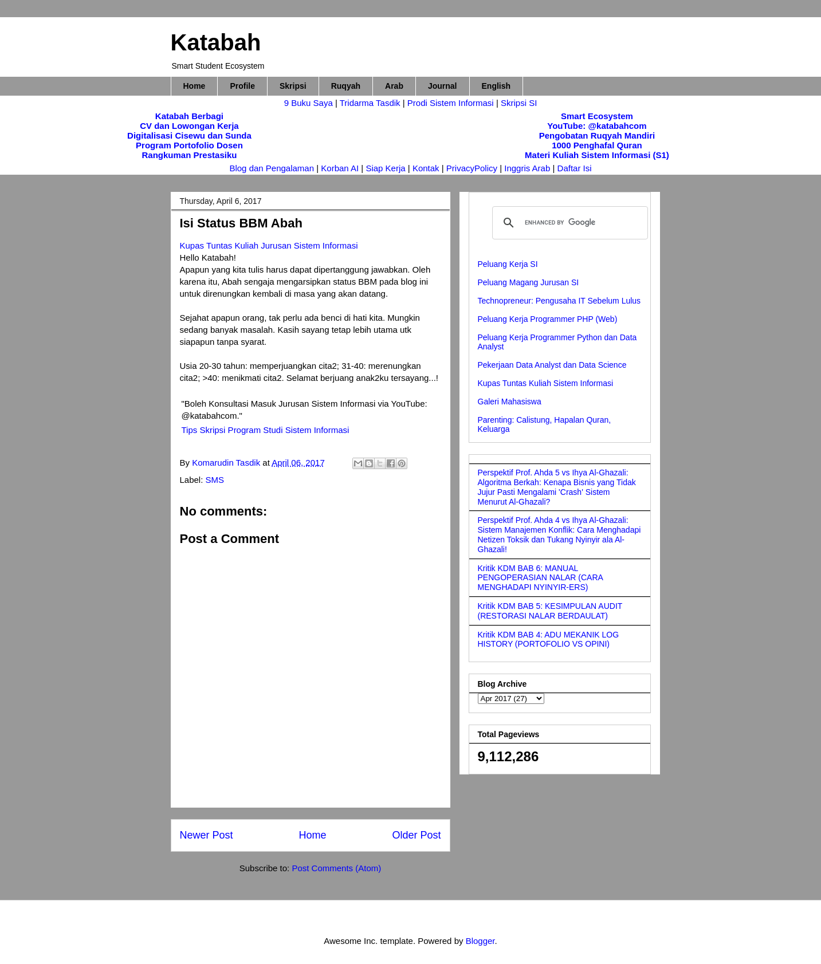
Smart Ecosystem (597, 116)
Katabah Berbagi (189, 116)
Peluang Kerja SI (508, 264)
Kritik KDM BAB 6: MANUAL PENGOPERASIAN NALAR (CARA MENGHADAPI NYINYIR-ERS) (540, 578)
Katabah (216, 42)
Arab (394, 86)
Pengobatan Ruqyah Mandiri (597, 135)
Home (194, 86)
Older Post (416, 835)
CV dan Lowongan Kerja (189, 126)
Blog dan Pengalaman (271, 168)
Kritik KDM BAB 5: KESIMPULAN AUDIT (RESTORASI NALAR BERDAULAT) (550, 610)
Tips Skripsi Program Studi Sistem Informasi (265, 430)
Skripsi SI (519, 103)
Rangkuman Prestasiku (189, 155)
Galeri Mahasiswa (509, 401)
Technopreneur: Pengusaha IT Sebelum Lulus (559, 300)
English (496, 86)
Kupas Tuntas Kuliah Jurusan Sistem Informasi (269, 245)
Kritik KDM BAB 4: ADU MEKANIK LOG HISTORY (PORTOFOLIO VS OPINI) (548, 639)
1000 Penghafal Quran (597, 145)
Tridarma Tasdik (371, 103)
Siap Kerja (385, 168)
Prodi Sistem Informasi (450, 103)
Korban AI (340, 168)
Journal (442, 86)
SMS (215, 480)
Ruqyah (345, 86)
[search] (568, 223)
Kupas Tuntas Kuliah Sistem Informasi (546, 383)
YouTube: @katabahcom (596, 126)
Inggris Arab (528, 168)
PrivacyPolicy (473, 168)
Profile (242, 86)
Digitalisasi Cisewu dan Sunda (189, 135)
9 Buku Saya (309, 103)
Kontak (426, 168)
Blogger (480, 941)
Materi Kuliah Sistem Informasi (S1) (597, 155)
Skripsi (293, 86)
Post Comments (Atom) (336, 868)
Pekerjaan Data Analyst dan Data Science (552, 364)
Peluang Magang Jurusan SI (528, 282)
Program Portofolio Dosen (189, 145)
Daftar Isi (574, 168)
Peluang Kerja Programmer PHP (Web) (548, 319)
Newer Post (206, 835)
